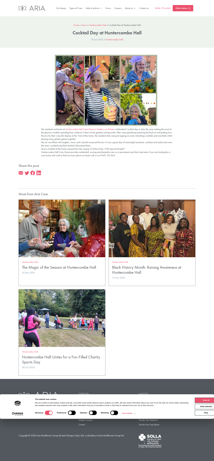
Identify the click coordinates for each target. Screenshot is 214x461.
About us (130, 8)
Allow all (191, 440)
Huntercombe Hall (97, 25)
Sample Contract (86, 420)
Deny (191, 453)
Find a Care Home (86, 398)
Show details (127, 456)
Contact (82, 425)
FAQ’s (81, 407)
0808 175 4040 (162, 8)
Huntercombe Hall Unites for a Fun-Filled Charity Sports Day (61, 360)
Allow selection (191, 447)
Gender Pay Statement (148, 420)
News (108, 8)
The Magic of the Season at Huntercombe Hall (59, 267)
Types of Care (75, 8)
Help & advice (94, 8)
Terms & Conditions (147, 411)
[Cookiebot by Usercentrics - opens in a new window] (18, 456)
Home (76, 25)
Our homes (61, 8)
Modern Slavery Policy (148, 416)
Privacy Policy (144, 398)
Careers (118, 8)
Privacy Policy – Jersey (148, 403)
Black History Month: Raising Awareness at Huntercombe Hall (146, 270)
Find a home (183, 8)
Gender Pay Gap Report (149, 425)
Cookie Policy (144, 407)
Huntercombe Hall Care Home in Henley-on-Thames (90, 129)
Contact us (144, 8)
